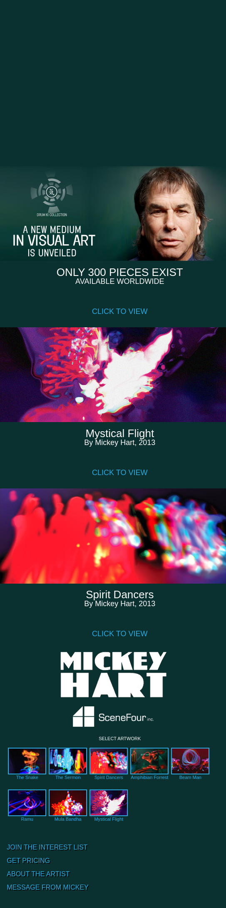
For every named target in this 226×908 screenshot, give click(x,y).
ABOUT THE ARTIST (38, 874)
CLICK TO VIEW (119, 311)
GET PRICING (28, 860)
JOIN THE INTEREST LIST (47, 847)
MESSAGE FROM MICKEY (47, 887)
